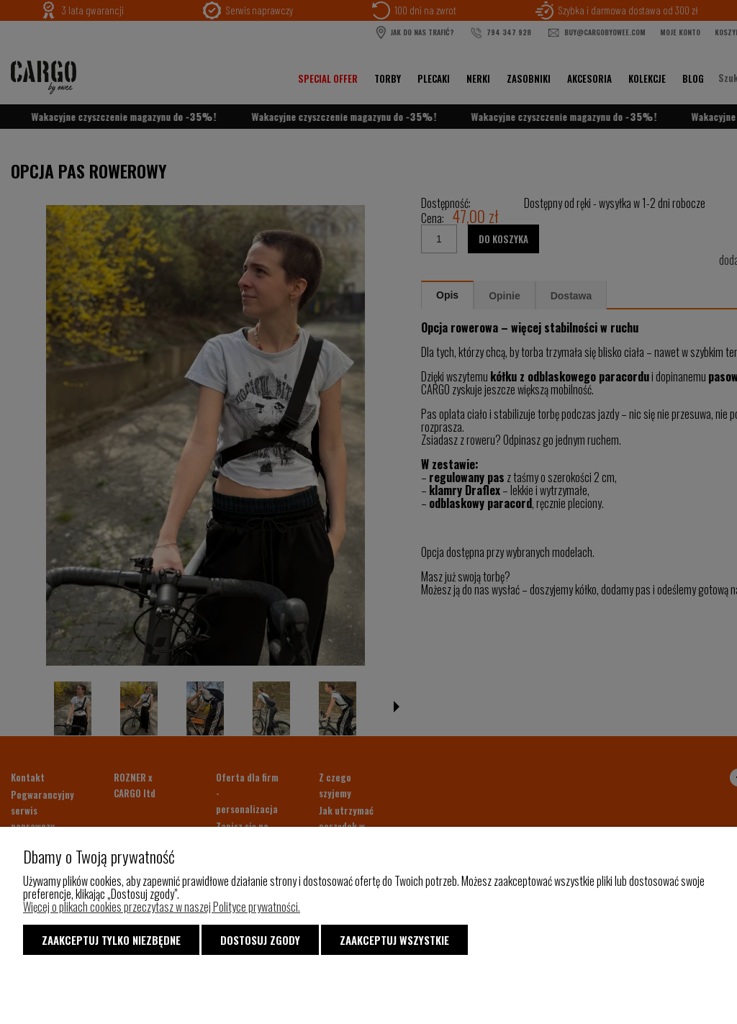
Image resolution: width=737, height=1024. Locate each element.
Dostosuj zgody (260, 940)
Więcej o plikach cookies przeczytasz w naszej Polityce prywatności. (161, 906)
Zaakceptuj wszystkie (394, 940)
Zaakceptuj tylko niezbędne (111, 940)
